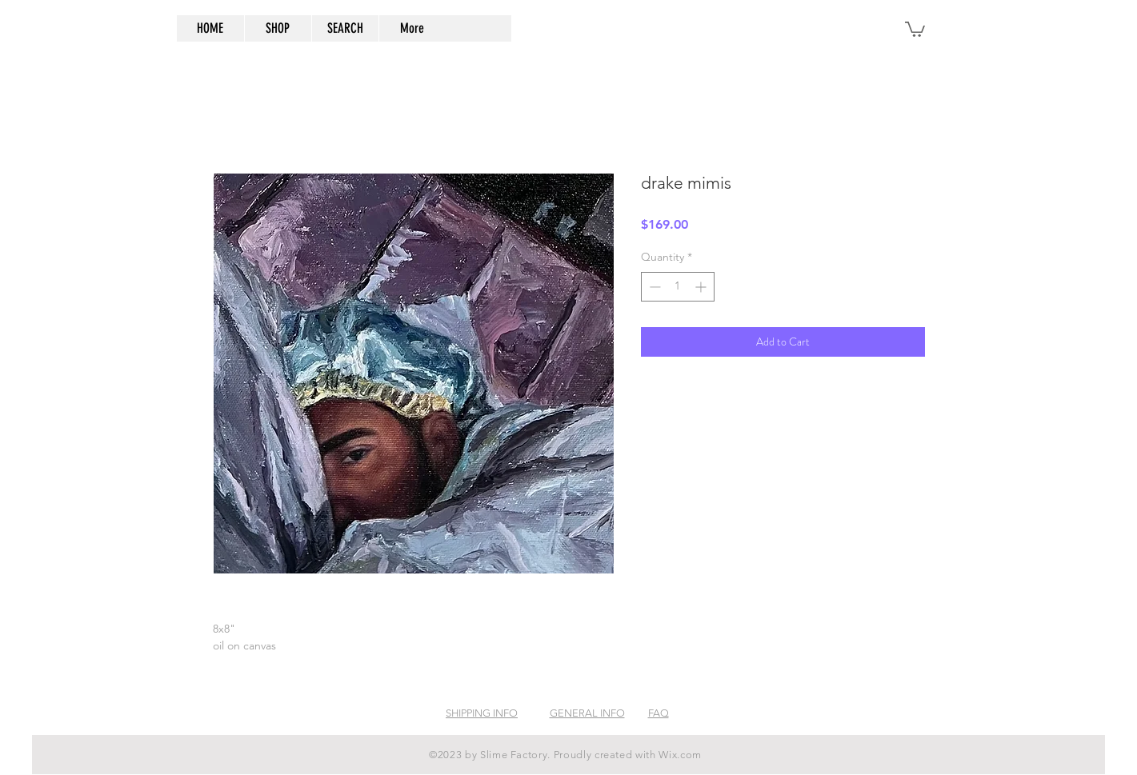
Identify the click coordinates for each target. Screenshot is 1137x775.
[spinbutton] (677, 287)
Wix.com (680, 755)
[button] (915, 28)
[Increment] (702, 287)
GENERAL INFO (587, 713)
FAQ (658, 713)
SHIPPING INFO (482, 713)
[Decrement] (653, 287)
